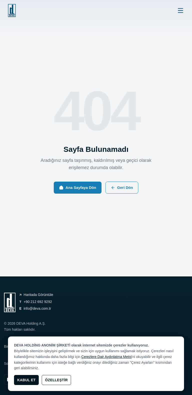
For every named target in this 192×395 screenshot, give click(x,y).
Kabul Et (26, 380)
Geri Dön (122, 187)
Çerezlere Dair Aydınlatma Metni (106, 357)
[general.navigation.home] (12, 10)
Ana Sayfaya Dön (77, 187)
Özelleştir (56, 380)
